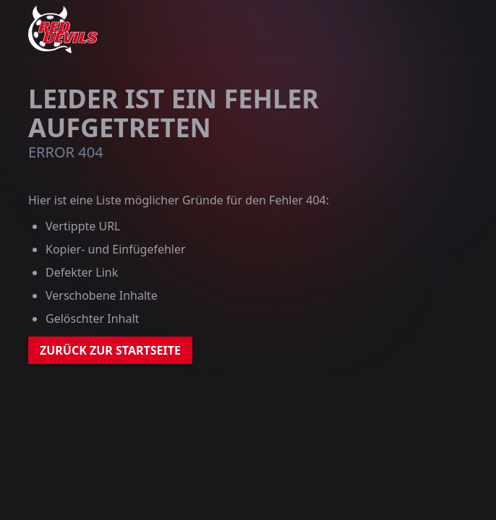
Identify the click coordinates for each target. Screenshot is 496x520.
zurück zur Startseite (110, 350)
